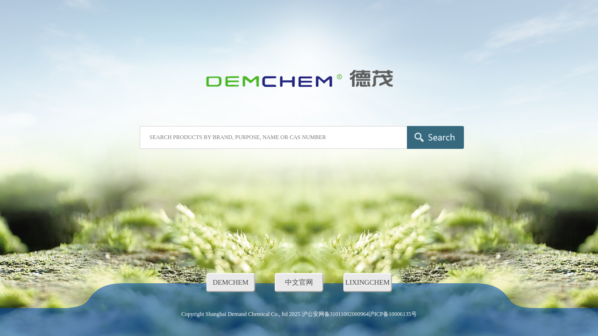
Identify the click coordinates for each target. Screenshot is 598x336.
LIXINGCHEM (367, 282)
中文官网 (299, 282)
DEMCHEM (231, 282)
